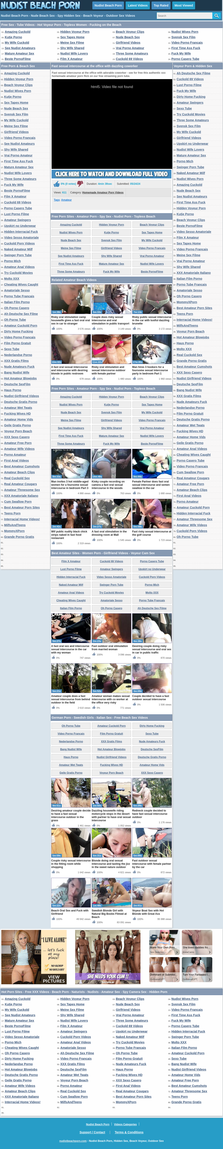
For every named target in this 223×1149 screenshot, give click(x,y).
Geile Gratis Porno (17, 425)
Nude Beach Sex (128, 37)
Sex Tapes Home (72, 37)
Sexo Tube (11, 349)
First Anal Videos (16, 460)
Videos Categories (125, 1124)
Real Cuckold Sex (17, 478)
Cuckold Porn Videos (19, 243)
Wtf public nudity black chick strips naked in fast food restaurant (69, 535)
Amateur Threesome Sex (22, 490)
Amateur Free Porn (18, 443)
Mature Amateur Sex (19, 53)
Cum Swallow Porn (18, 501)
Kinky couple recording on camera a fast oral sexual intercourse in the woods (108, 485)
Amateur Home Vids (18, 419)
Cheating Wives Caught (21, 284)
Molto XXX (11, 278)
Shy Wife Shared (72, 48)
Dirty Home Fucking (18, 331)
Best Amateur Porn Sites (22, 507)
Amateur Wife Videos (19, 449)
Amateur (66, 199)
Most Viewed (183, 5)
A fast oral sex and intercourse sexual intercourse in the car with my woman (70, 649)
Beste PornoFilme (18, 59)
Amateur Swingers (17, 220)
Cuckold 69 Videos (129, 59)
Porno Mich (12, 261)
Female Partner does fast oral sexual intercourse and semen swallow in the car (151, 485)
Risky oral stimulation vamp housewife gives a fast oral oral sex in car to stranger (70, 320)
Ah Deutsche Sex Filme (21, 314)
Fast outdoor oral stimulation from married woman (110, 648)
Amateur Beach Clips (19, 472)
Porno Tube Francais (19, 296)
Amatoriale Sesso (17, 290)
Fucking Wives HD (17, 413)
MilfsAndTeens (15, 525)
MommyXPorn (14, 531)
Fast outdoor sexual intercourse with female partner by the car (151, 864)
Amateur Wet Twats (18, 407)
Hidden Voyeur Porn (75, 31)
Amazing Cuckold (17, 31)
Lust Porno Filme (16, 214)
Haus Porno (12, 390)
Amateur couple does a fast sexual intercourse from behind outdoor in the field (70, 699)
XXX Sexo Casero (17, 437)
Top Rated (161, 5)
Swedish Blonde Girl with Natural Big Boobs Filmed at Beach (109, 914)
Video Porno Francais (187, 42)
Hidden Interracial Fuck (21, 231)
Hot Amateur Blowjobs (20, 378)
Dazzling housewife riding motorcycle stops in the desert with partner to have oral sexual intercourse (111, 815)
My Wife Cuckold (17, 42)
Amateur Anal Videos (19, 267)
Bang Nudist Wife (16, 372)
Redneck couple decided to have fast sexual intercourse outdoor (149, 814)
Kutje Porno (13, 37)
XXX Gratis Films (16, 360)
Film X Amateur (71, 59)
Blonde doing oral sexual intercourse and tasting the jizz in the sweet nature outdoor (111, 864)
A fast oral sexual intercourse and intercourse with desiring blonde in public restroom (69, 370)
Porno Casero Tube (185, 59)
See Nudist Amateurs (20, 48)
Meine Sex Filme (72, 42)
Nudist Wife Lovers (74, 53)
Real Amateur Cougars (20, 484)
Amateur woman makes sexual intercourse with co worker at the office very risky (111, 699)
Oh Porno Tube (15, 319)
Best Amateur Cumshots (22, 466)
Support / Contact (92, 1132)
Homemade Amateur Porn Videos (102, 192)
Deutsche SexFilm (17, 384)
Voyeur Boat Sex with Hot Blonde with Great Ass (148, 912)
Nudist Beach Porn (108, 5)
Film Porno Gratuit (17, 343)
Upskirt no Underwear (20, 226)
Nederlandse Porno (18, 355)
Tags (57, 199)
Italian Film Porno (17, 302)
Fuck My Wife (181, 53)
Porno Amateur (15, 454)
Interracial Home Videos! (22, 519)
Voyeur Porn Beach (18, 431)
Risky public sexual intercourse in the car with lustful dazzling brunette (151, 320)
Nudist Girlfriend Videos (21, 396)
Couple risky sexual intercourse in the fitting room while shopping (71, 864)
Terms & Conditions (129, 1132)
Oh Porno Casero (16, 308)
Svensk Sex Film (183, 37)
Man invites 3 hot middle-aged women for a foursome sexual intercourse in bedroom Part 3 (69, 485)
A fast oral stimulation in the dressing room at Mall (109, 533)
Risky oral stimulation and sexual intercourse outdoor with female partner (108, 370)
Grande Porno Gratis (19, 537)
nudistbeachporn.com (72, 1140)
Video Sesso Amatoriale (21, 237)
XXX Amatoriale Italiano (21, 495)
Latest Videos (138, 5)
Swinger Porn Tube (18, 255)
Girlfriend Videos (128, 42)
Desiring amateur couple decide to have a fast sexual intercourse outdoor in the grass (71, 815)
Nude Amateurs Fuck (19, 366)
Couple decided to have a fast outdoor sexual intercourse (150, 698)
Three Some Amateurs (132, 53)
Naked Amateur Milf (18, 249)
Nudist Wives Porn (184, 31)
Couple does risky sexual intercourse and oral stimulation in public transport (110, 320)
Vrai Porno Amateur (130, 48)
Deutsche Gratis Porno (20, 402)
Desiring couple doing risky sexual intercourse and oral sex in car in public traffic (151, 649)
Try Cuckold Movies (18, 272)
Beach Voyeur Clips (130, 31)
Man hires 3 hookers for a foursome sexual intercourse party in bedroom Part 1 (150, 370)
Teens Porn (12, 513)
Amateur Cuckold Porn (20, 325)
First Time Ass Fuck (185, 48)
